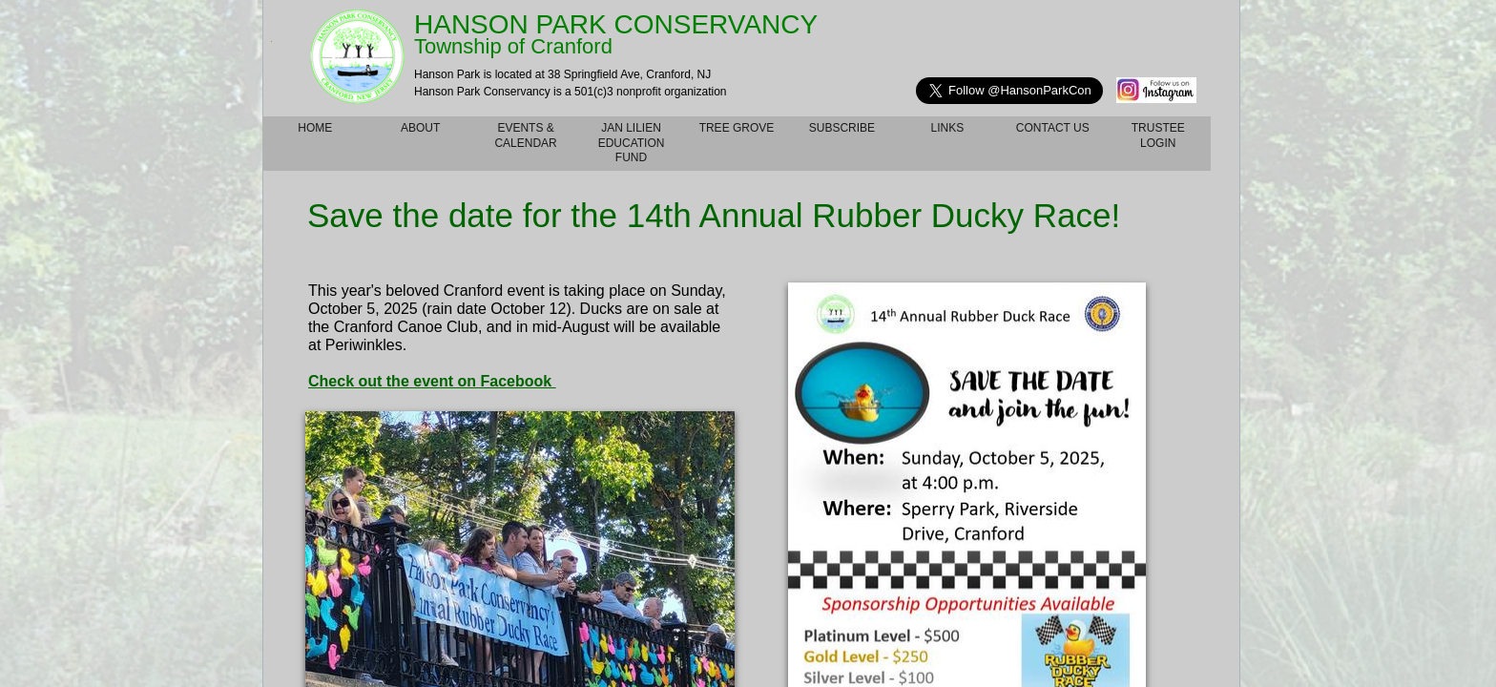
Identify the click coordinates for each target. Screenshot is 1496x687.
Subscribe (842, 128)
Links (948, 128)
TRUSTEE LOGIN (1158, 135)
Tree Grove (737, 128)
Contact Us (1053, 128)
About (420, 128)
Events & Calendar (525, 135)
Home (315, 128)
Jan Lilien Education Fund (631, 142)
